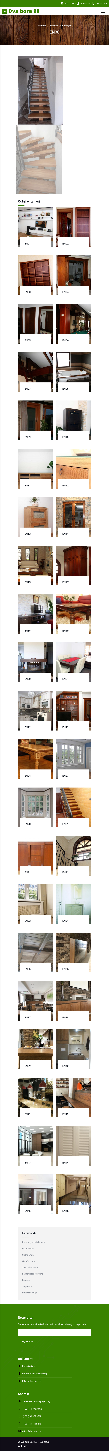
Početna (42, 25)
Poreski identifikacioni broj (34, 1373)
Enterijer (66, 25)
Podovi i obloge (29, 1292)
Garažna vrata (28, 1261)
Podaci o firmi (28, 1366)
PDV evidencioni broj (31, 1381)
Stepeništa (27, 1286)
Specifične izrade (30, 1267)
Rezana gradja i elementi (33, 1242)
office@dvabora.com (30, 1431)
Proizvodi (54, 25)
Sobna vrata (28, 1255)
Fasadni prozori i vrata (32, 1274)
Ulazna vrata (28, 1248)
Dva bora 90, (26, 1442)
